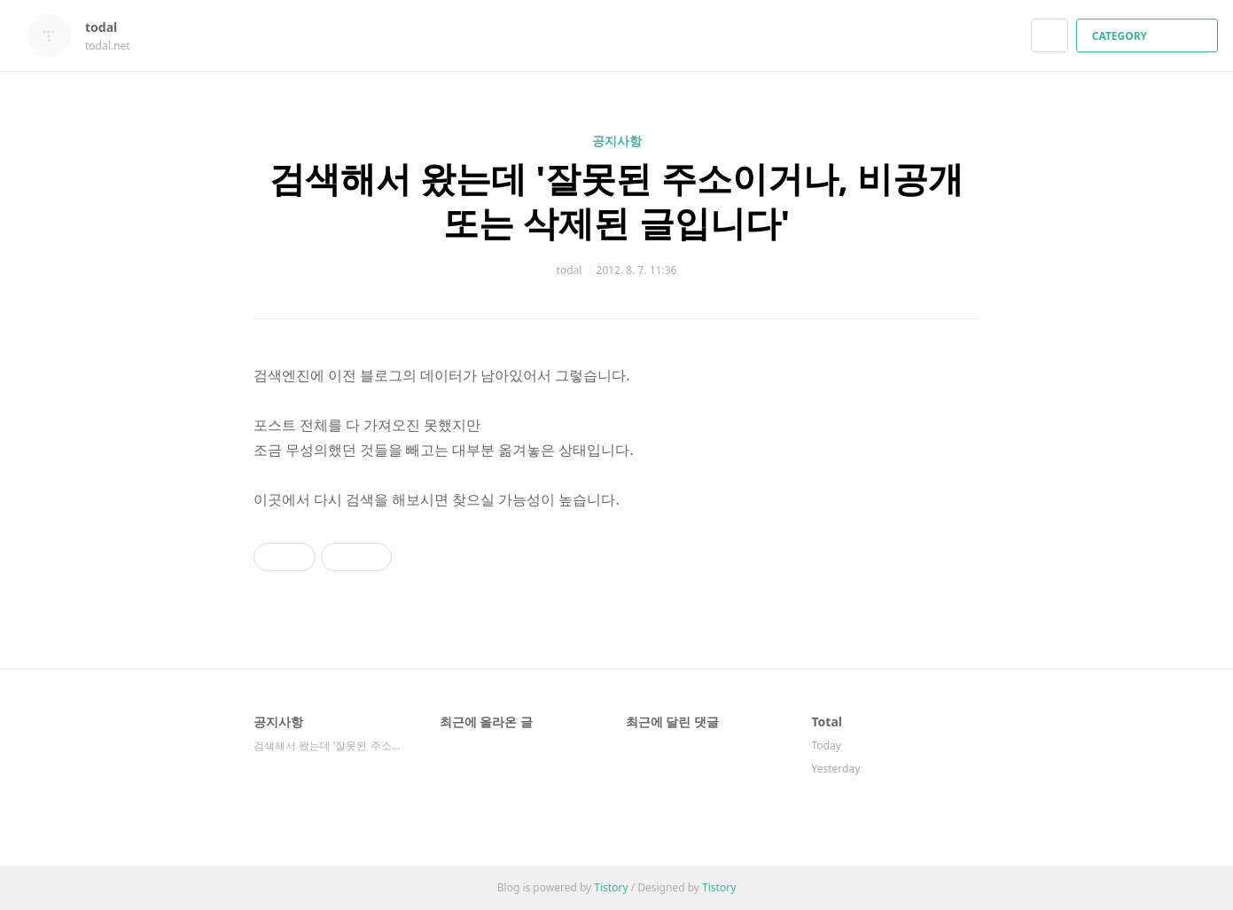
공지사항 (617, 140)
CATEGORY (1149, 35)
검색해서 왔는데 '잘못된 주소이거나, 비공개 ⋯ (329, 745)
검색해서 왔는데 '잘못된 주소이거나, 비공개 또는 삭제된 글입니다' (616, 200)
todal (110, 27)
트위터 (967, 651)
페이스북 (905, 651)
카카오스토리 (936, 651)
